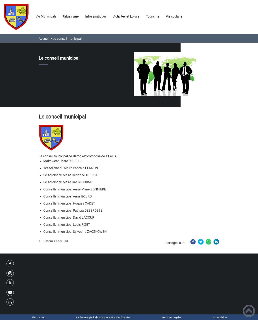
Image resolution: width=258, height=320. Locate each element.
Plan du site (37, 317)
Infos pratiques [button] (96, 16)
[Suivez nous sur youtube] (10, 292)
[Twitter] (201, 242)
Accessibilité (220, 317)
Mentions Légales (171, 317)
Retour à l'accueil (56, 241)
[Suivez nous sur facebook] (10, 263)
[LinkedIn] (216, 242)
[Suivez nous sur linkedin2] (10, 302)
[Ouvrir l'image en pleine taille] (165, 74)
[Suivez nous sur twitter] (10, 282)
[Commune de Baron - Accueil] (16, 17)
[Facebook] (193, 241)
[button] (249, 311)
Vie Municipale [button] (46, 16)
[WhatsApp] (208, 242)
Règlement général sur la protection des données (103, 317)
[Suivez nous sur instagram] (10, 273)
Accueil (44, 38)
